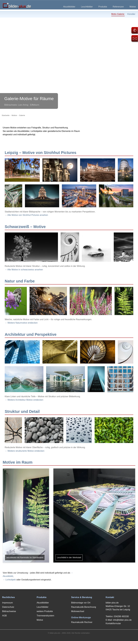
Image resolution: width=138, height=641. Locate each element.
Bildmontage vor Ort (80, 603)
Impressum (7, 603)
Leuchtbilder (87, 7)
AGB (4, 615)
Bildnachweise (9, 611)
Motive (133, 7)
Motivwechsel (77, 611)
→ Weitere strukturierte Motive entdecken (24, 451)
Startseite (5, 115)
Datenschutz (8, 607)
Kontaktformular (113, 623)
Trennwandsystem (45, 615)
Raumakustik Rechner (81, 622)
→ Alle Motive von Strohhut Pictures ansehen (26, 215)
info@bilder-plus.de (122, 620)
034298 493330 (121, 616)
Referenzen (118, 7)
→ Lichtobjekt (9, 580)
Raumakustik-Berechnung (83, 607)
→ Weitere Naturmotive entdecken (21, 323)
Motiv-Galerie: (118, 14)
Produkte (102, 7)
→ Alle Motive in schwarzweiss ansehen (24, 269)
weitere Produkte (45, 611)
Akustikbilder (69, 7)
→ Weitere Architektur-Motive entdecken (24, 400)
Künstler (131, 14)
